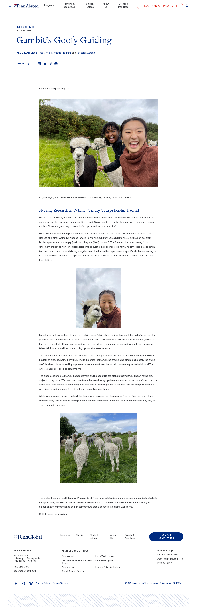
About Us (106, 5)
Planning (79, 535)
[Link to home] (26, 6)
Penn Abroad (68, 568)
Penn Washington (104, 561)
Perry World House (104, 557)
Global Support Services (74, 572)
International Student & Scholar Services (77, 562)
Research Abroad (85, 52)
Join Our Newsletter (165, 537)
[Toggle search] (9, 6)
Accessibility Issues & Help (170, 559)
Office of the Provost (167, 555)
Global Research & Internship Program (51, 52)
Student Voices (90, 5)
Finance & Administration (107, 568)
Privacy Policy (164, 563)
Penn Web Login (165, 551)
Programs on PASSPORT (160, 5)
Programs (49, 5)
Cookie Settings (60, 584)
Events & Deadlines (123, 5)
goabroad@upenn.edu (25, 572)
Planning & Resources (69, 5)
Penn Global (68, 557)
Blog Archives (25, 27)
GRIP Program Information (53, 513)
